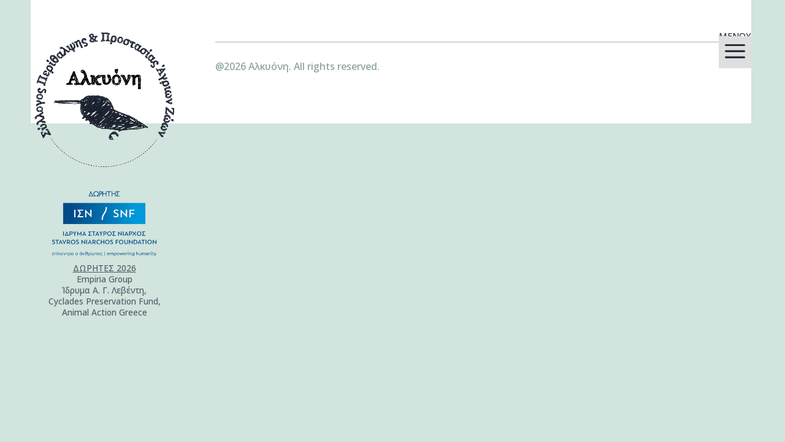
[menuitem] (735, 52)
